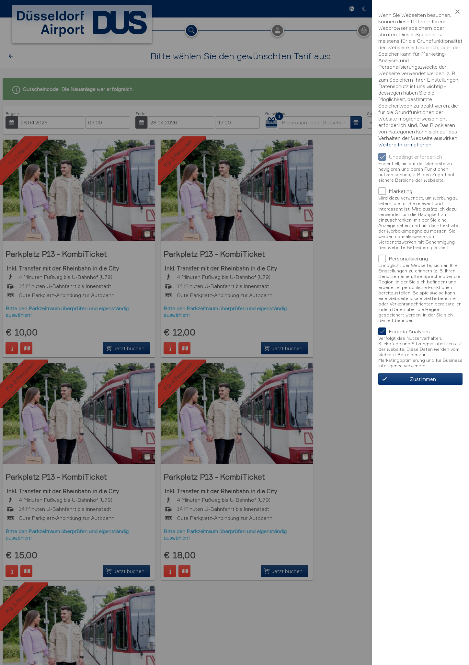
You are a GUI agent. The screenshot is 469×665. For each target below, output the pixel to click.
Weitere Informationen (404, 144)
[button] (457, 11)
